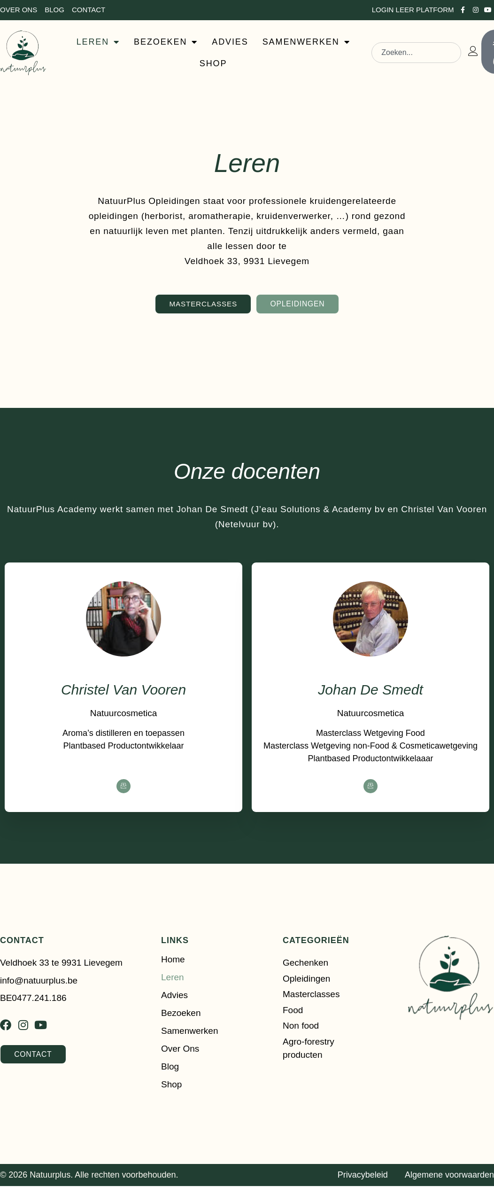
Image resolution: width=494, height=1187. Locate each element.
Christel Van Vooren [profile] (123, 690)
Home (173, 960)
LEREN (98, 42)
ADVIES (230, 42)
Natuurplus (50, 1176)
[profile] (123, 672)
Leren (172, 978)
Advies (174, 996)
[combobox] (416, 52)
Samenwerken (189, 1032)
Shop (171, 1085)
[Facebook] (123, 787)
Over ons (180, 1049)
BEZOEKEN (166, 42)
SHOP (213, 63)
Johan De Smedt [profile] (370, 690)
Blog (170, 1067)
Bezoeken (181, 1014)
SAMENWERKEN (306, 42)
